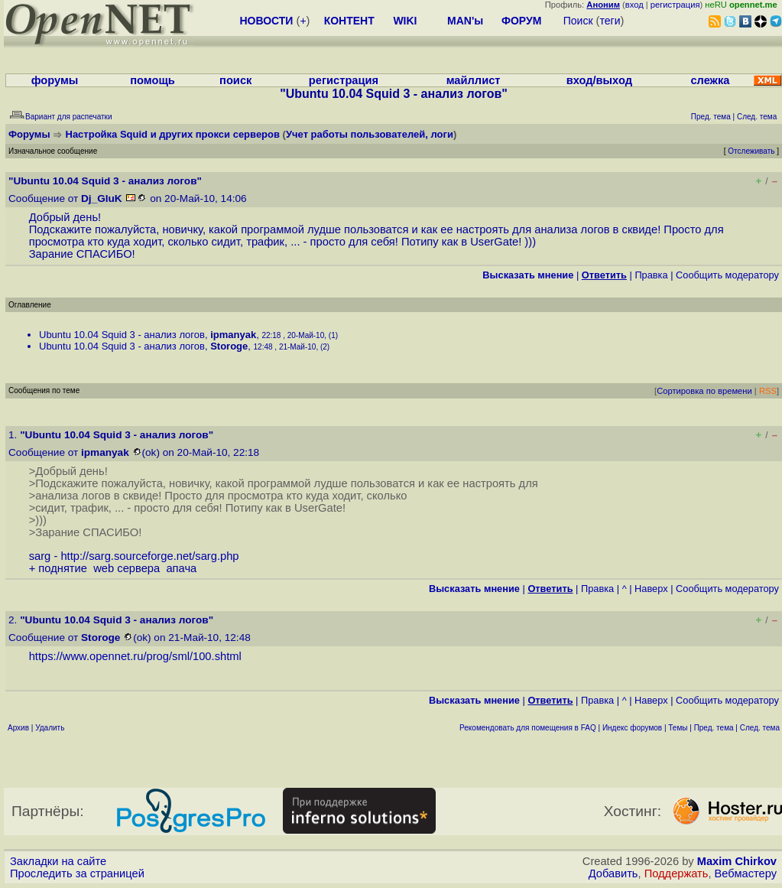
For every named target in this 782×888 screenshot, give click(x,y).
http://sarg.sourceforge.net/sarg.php (149, 556)
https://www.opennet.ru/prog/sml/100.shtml (135, 656)
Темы (677, 728)
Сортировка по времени (704, 390)
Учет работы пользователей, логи (369, 134)
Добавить (613, 873)
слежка (709, 80)
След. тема (760, 728)
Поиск (578, 21)
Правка (650, 275)
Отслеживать (751, 151)
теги (610, 21)
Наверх (651, 588)
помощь (152, 80)
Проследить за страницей (77, 873)
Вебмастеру (746, 873)
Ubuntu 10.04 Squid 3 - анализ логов (122, 334)
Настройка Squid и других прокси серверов (173, 134)
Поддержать (676, 873)
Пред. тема (714, 728)
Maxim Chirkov (737, 861)
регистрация (675, 4)
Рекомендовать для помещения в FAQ (527, 728)
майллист (473, 80)
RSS (768, 390)
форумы (55, 80)
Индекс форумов (632, 728)
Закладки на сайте (58, 861)
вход (634, 4)
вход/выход (599, 80)
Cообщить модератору (727, 275)
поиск (235, 80)
